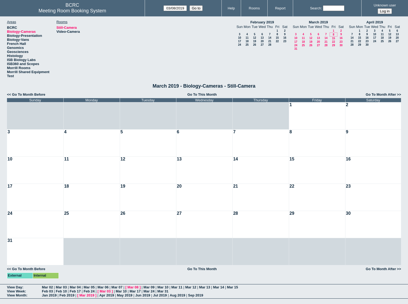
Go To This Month (202, 94)
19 (254, 41)
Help (231, 8)
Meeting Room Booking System (72, 10)
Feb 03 (47, 291)
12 (254, 37)
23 (284, 41)
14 (269, 37)
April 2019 (374, 22)
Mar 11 (176, 287)
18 (247, 41)
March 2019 (318, 22)
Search (315, 8)
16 (284, 37)
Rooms (254, 8)
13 (262, 37)
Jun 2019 (142, 295)
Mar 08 (133, 287)
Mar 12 (190, 287)
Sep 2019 (195, 295)
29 (333, 45)
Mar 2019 (86, 295)
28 (269, 44)
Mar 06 (102, 287)
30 (341, 45)
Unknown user (385, 5)
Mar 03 (61, 287)
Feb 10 (61, 291)
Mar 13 (204, 287)
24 (239, 44)
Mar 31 (162, 291)
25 (247, 44)
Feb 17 (75, 291)
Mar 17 (135, 291)
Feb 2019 (67, 295)
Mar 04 (75, 287)
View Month (16, 295)
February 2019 (262, 22)
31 (295, 48)
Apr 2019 (106, 295)
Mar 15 (232, 287)
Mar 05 (88, 287)
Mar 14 (218, 287)
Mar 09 (149, 287)
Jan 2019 (49, 295)
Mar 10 (162, 287)
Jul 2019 (160, 295)
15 (277, 37)
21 (269, 41)
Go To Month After (381, 94)
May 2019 (125, 295)
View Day (14, 287)
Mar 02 (47, 287)
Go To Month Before (28, 94)
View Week (16, 291)
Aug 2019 (177, 295)
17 (239, 41)
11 (247, 37)
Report (280, 8)
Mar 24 (149, 291)
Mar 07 (116, 287)
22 (277, 41)
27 (262, 44)
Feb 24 (88, 291)
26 (254, 44)
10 (239, 37)
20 (262, 41)
